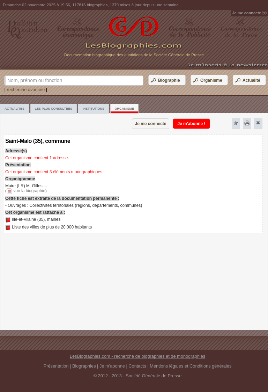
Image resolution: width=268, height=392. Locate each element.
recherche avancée (26, 89)
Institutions (93, 108)
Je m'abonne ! (191, 123)
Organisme (124, 108)
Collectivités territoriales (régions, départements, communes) (85, 205)
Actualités (14, 108)
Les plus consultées (53, 108)
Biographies (84, 366)
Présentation (56, 366)
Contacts (137, 366)
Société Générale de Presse (153, 375)
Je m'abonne (112, 366)
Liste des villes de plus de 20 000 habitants (52, 227)
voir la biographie (29, 190)
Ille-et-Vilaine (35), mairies (36, 219)
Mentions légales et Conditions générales (190, 366)
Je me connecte (150, 123)
